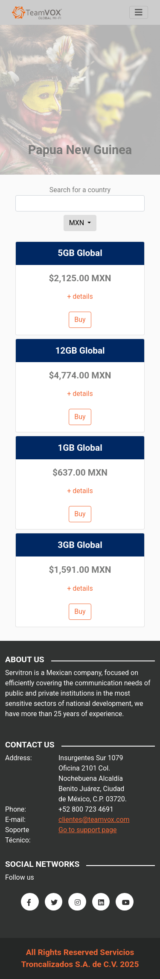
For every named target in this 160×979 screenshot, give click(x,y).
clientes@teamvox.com (94, 819)
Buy (79, 319)
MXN (77, 223)
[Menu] (138, 12)
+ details (80, 296)
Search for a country (80, 190)
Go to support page (87, 830)
